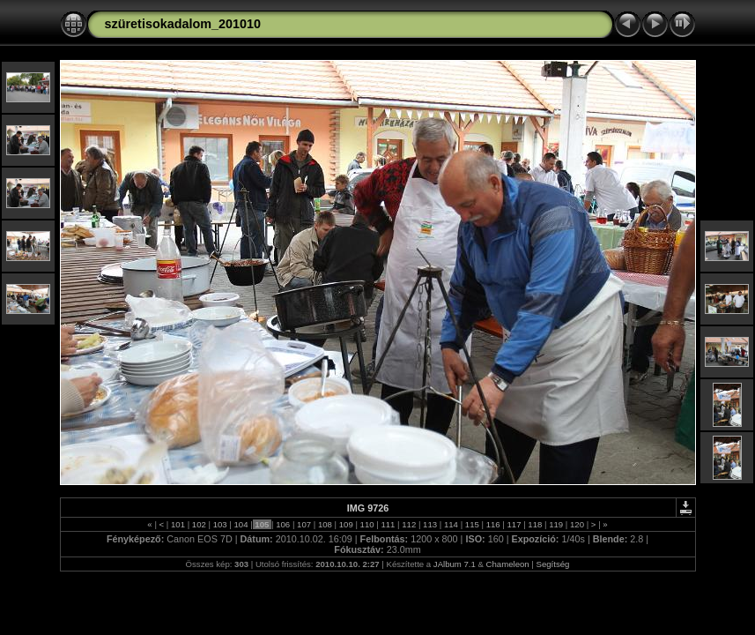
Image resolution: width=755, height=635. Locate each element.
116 (493, 524)
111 (388, 524)
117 (514, 524)
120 (576, 524)
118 (535, 524)
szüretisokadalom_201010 (183, 24)
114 (450, 524)
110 (367, 524)
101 (177, 524)
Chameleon (507, 564)
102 (198, 524)
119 (556, 524)
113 (429, 524)
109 (346, 524)
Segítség (553, 564)
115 (472, 524)
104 (241, 524)
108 (324, 524)
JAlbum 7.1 (454, 564)
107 (303, 524)
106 (283, 524)
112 (409, 524)
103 (220, 524)
